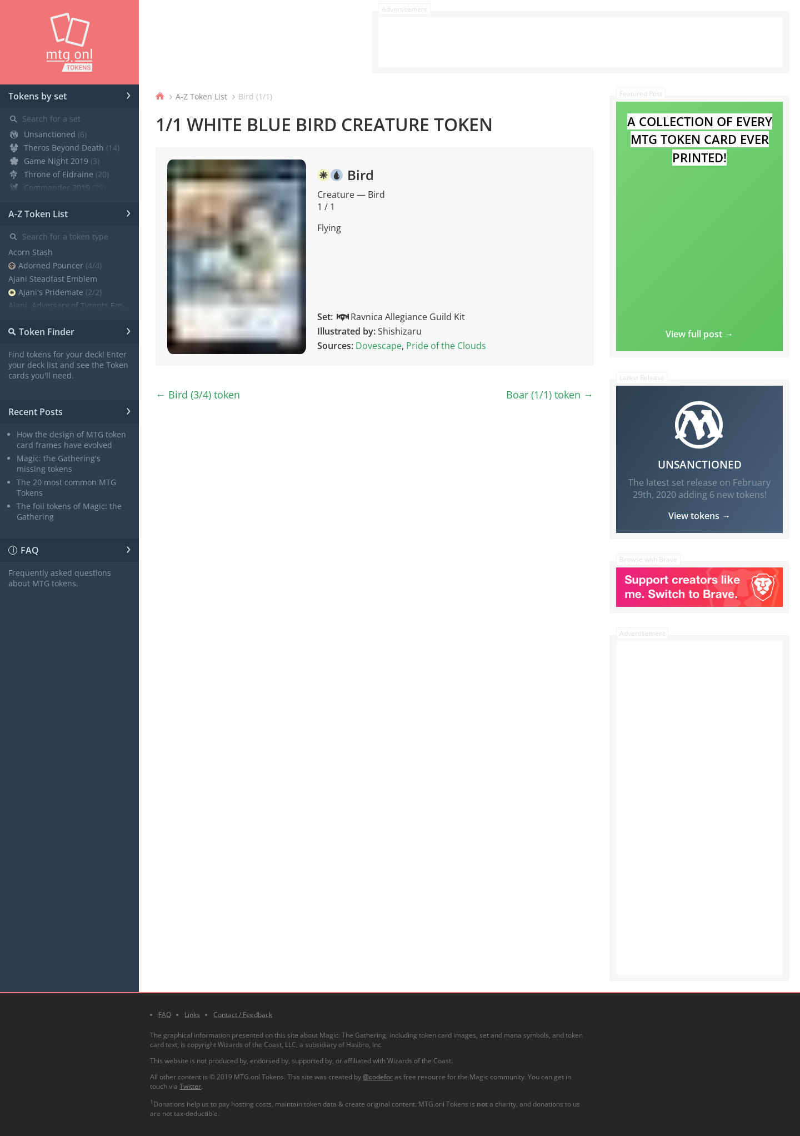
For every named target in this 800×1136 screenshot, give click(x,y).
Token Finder (67, 330)
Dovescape (379, 346)
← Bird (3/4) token (198, 394)
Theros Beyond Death (64, 147)
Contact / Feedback (242, 1014)
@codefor (378, 1077)
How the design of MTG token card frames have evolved (71, 439)
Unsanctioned (48, 134)
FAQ (69, 549)
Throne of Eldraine (59, 174)
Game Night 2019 (54, 161)
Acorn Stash (30, 252)
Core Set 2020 (50, 201)
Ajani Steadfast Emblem (52, 278)
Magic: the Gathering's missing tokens (59, 463)
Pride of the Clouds (446, 346)
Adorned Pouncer (55, 265)
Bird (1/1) (255, 96)
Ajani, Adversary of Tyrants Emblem (69, 305)
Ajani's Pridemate (55, 292)
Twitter (190, 1086)
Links (192, 1014)
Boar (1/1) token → (549, 394)
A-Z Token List (69, 212)
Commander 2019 (58, 187)
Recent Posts (69, 410)
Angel (33, 318)
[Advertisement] (580, 42)
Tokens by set (69, 94)
